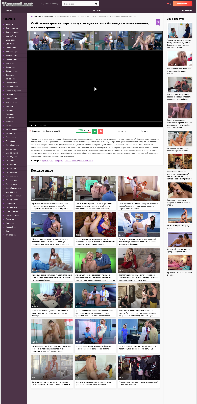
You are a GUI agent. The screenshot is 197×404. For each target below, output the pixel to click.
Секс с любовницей (13, 196)
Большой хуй (11, 36)
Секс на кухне (11, 172)
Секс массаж (11, 168)
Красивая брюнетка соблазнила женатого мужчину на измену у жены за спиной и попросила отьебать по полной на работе (50, 206)
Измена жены (11, 59)
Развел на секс (12, 129)
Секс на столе (11, 180)
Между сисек (11, 102)
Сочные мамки (11, 207)
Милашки (9, 106)
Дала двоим (11, 40)
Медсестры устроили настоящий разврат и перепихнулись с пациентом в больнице (137, 347)
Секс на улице (11, 184)
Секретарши (11, 137)
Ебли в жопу (11, 47)
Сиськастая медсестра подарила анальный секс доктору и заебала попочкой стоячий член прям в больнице (137, 241)
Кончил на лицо (12, 71)
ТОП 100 (96, 10)
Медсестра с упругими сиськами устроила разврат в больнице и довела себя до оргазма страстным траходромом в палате (50, 241)
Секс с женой (11, 192)
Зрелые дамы (47, 160)
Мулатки (9, 110)
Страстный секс (12, 211)
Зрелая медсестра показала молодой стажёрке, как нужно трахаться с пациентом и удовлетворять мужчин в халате (95, 241)
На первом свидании (10, 116)
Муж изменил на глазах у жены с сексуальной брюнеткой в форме (138, 383)
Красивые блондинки (10, 77)
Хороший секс (11, 227)
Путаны (9, 125)
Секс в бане (10, 141)
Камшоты (10, 63)
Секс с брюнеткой (13, 188)
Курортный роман (13, 90)
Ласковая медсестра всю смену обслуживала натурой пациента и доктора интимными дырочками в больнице (138, 206)
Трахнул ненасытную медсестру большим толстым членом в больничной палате (93, 347)
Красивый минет (12, 82)
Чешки (8, 231)
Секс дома (10, 160)
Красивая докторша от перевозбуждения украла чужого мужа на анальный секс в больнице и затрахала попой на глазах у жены (94, 207)
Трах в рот (10, 219)
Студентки (10, 203)
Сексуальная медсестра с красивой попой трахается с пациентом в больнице (93, 383)
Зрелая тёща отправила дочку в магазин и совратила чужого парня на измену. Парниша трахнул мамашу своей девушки (138, 277)
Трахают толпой (12, 215)
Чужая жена (11, 235)
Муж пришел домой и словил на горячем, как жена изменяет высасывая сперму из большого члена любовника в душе (51, 348)
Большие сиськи (12, 32)
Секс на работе (71, 160)
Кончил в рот (11, 67)
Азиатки (9, 24)
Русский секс (11, 133)
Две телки (10, 44)
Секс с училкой (12, 199)
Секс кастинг (11, 164)
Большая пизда (12, 28)
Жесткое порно (12, 51)
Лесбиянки (10, 94)
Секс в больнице (86, 160)
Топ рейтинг (186, 10)
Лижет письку (11, 98)
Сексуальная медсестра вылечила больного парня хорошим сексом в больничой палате (51, 383)
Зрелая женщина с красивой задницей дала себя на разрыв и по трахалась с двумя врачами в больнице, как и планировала (94, 313)
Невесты (9, 121)
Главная (8, 10)
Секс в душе (11, 149)
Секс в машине (12, 153)
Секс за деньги (12, 157)
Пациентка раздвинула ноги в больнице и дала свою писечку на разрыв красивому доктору (50, 313)
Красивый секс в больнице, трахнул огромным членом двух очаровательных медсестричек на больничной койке (52, 277)
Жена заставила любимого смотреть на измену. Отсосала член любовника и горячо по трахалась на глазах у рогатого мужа (137, 313)
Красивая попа (12, 86)
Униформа (59, 160)
